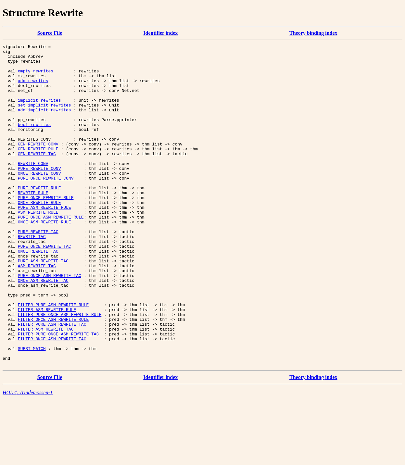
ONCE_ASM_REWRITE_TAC (43, 328)
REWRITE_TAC (32, 275)
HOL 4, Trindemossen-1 (28, 456)
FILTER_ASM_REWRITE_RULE (47, 363)
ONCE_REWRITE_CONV (39, 199)
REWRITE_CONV (33, 188)
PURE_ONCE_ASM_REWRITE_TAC (49, 322)
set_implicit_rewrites (44, 117)
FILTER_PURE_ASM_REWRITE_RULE (53, 357)
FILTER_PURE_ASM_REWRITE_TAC (52, 380)
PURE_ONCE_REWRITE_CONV (46, 205)
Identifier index (160, 33)
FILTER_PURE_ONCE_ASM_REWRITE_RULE (59, 369)
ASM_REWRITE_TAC (37, 310)
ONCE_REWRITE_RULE (39, 234)
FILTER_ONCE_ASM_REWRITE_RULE (53, 375)
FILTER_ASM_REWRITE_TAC (46, 386)
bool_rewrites (34, 141)
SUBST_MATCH (32, 410)
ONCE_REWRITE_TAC (38, 293)
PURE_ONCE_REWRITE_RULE (46, 229)
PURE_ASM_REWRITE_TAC (43, 305)
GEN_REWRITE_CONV (38, 164)
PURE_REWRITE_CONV (39, 193)
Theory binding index (313, 33)
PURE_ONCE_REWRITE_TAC (44, 287)
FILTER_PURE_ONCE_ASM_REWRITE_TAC (58, 392)
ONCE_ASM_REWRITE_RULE (44, 258)
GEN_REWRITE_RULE (38, 170)
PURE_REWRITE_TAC (38, 269)
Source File (49, 33)
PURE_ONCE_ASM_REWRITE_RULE (51, 252)
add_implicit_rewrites (44, 123)
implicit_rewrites (39, 112)
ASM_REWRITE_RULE (38, 246)
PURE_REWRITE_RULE (39, 217)
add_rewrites (33, 88)
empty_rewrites (35, 77)
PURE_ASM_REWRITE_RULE (44, 240)
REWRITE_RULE (33, 223)
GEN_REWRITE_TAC (37, 176)
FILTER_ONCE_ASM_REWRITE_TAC (52, 398)
